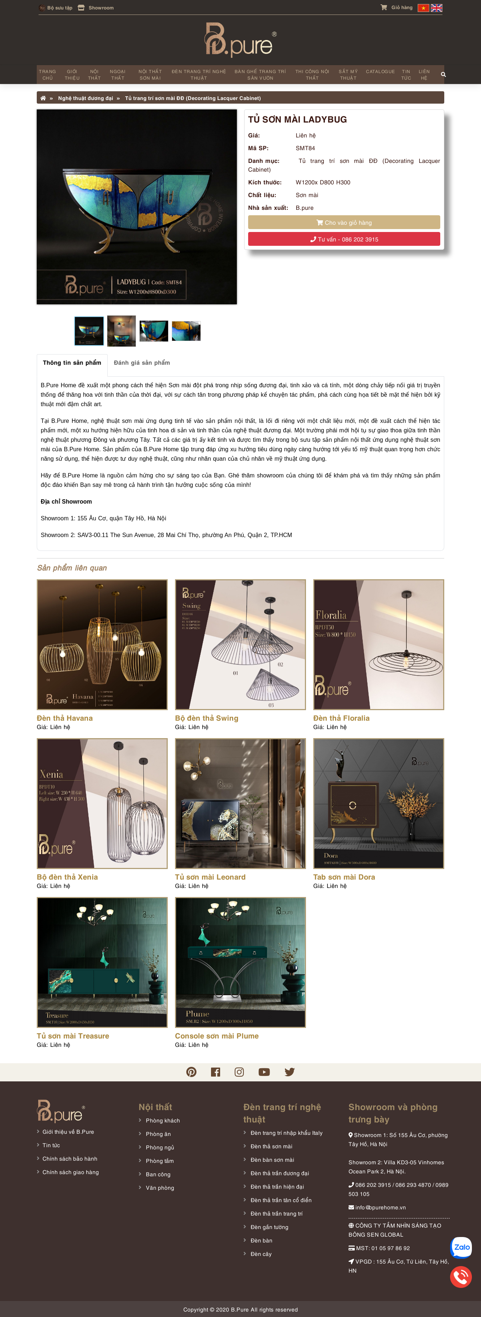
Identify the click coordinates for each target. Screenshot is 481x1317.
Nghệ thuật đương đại (81, 97)
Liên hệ (424, 74)
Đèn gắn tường (269, 1226)
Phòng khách (162, 1120)
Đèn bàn (261, 1240)
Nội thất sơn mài (150, 74)
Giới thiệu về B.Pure (68, 1131)
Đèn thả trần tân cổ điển (280, 1199)
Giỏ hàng (397, 6)
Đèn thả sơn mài (271, 1145)
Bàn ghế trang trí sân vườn (260, 74)
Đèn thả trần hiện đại (276, 1186)
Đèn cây (260, 1253)
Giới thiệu (72, 74)
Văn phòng (159, 1187)
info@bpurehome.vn (377, 1206)
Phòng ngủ (159, 1146)
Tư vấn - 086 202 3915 (344, 239)
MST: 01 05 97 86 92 (379, 1247)
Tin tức (406, 74)
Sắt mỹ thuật (348, 74)
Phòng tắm (159, 1160)
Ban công (157, 1173)
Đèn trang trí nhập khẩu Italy (286, 1132)
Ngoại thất (118, 74)
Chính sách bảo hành (70, 1158)
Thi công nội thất (312, 74)
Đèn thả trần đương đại (279, 1172)
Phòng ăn (157, 1133)
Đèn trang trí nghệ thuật (199, 74)
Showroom (95, 7)
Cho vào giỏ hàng (344, 222)
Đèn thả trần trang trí (276, 1213)
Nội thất (94, 74)
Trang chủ (47, 74)
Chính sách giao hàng (71, 1171)
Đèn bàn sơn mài (271, 1159)
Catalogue (380, 71)
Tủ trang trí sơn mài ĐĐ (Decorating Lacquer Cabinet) (189, 97)
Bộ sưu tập (55, 7)
